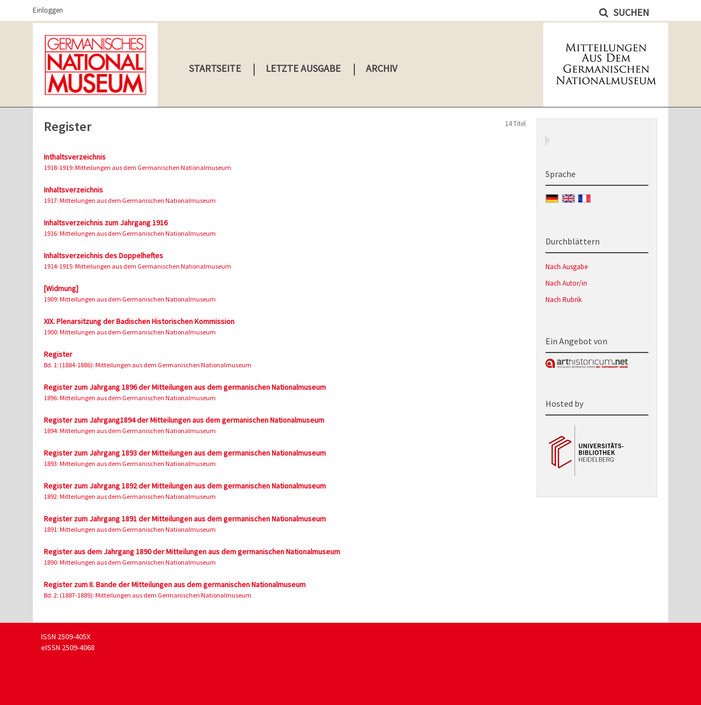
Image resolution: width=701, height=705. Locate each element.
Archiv (381, 68)
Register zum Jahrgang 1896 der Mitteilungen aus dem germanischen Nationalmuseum (185, 387)
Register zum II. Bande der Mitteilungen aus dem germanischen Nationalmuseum (175, 584)
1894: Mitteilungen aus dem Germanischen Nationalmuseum (130, 431)
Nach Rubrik (563, 299)
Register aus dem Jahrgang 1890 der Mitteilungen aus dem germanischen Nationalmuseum (192, 551)
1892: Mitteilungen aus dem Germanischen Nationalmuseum (130, 496)
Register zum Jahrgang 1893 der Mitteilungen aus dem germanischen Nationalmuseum (185, 453)
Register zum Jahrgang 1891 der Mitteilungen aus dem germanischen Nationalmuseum (185, 519)
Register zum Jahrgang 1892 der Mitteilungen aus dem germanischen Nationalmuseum (185, 486)
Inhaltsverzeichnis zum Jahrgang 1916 (106, 223)
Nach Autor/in (566, 283)
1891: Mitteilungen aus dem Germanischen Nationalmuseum (130, 529)
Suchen (630, 12)
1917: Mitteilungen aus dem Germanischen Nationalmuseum (130, 200)
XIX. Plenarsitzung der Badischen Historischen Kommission (139, 321)
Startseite (215, 68)
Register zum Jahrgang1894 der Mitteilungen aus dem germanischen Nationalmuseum (184, 420)
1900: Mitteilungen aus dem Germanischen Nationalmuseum (130, 332)
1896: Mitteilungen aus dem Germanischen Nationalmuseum (130, 398)
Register (58, 354)
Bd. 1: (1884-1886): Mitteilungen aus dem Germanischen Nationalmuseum (147, 365)
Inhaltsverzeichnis (73, 190)
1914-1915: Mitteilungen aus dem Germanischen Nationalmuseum (137, 266)
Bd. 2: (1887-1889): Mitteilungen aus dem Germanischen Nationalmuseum (147, 595)
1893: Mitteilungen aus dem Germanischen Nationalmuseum (130, 463)
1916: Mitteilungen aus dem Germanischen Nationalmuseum (130, 233)
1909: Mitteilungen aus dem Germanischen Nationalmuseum (130, 299)
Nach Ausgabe (566, 266)
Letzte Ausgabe (303, 68)
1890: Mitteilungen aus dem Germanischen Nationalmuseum (130, 562)
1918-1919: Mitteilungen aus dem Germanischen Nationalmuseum (137, 167)
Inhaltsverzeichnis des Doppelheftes (103, 255)
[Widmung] (61, 288)
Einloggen (48, 10)
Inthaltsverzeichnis (75, 157)
